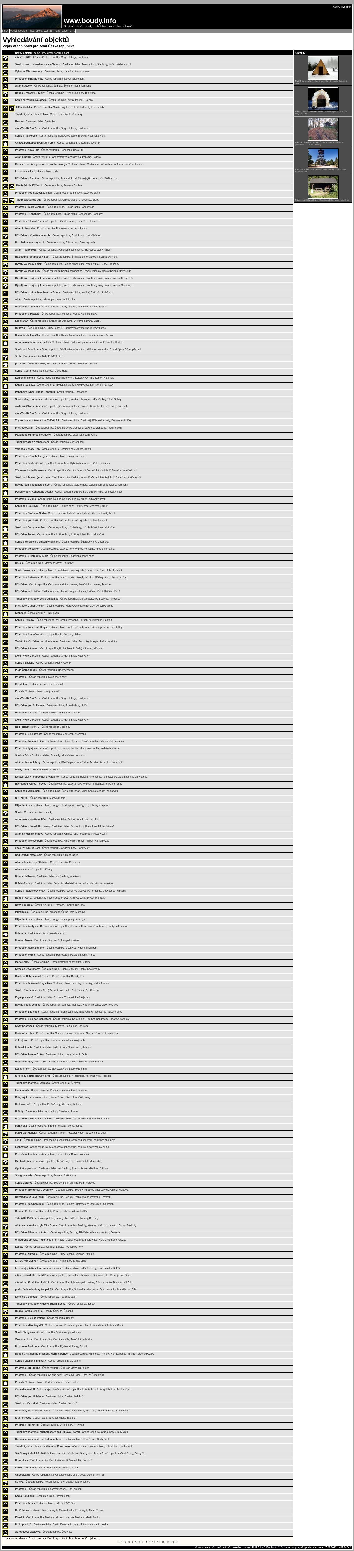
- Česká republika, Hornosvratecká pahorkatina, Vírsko (55, 954)
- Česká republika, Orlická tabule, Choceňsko (54, 207)
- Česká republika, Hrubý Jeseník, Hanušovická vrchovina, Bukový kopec (60, 328)
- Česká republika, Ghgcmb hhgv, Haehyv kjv (52, 57)
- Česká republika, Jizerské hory (42, 1496)
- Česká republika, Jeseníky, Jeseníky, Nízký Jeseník (62, 983)
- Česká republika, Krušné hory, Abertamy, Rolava (46, 1111)
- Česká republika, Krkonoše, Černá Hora (41, 370)
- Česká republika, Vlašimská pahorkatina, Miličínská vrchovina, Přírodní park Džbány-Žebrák (78, 349)
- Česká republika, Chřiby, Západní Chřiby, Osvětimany (57, 969)
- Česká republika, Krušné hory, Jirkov (48, 634)
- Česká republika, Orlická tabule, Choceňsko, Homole (57, 221)
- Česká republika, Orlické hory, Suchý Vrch (50, 1261)
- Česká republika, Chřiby (33, 869)
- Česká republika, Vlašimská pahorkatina (56, 434)
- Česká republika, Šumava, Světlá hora (45, 1175)
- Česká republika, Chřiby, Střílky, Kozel (47, 712)
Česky (336, 6)
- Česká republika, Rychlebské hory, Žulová (51, 1346)
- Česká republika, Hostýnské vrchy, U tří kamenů (48, 1489)
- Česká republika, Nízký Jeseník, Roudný (54, 100)
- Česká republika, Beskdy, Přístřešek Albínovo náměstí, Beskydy (67, 1232)
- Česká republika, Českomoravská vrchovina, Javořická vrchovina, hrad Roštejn (68, 427)
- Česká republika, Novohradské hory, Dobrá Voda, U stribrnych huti (59, 1474)
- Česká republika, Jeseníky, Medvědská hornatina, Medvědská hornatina (69, 741)
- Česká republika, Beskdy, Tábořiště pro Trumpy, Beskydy (57, 1218)
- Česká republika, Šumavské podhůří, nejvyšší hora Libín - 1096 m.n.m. (67, 178)
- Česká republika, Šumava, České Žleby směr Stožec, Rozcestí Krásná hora (66, 1033)
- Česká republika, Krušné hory (48, 114)
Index (5, 30)
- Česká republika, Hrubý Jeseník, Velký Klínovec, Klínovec (59, 648)
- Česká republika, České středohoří (49, 1396)
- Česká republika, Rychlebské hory (40, 677)
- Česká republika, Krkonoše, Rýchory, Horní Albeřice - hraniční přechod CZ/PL (84, 1353)
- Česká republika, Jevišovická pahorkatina (47, 940)
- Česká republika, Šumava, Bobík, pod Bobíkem (51, 1026)
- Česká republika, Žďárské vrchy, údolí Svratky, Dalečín (68, 1268)
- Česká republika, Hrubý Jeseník (43, 662)
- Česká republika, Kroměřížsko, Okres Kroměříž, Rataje (53, 1097)
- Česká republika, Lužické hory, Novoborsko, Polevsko (53, 1047)
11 (158, 1542)
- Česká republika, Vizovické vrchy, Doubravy (44, 563)
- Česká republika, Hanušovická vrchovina (52, 71)
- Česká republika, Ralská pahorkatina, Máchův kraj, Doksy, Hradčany (67, 264)
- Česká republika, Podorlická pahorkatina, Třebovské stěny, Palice (63, 249)
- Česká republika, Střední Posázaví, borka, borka (48, 1125)
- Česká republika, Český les (35, 121)
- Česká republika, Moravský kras (40, 798)
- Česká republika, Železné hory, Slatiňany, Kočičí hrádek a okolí (73, 64)
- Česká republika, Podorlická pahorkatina (54, 556)
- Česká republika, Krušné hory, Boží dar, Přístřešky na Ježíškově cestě (72, 1410)
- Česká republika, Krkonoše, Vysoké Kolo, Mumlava (56, 313)
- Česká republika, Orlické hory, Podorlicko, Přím (57, 819)
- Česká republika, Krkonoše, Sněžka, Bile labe (50, 905)
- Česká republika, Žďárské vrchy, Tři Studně (52, 1368)
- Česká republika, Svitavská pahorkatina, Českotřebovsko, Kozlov (64, 335)
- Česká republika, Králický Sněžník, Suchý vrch (64, 292)
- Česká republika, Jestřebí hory (49, 442)
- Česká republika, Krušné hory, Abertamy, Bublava (48, 1104)
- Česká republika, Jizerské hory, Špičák (52, 705)
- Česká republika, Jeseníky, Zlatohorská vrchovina (46, 1467)
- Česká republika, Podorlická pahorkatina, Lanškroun (51, 1090)
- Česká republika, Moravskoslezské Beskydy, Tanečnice (67, 598)
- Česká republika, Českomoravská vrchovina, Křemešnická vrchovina (78, 164)
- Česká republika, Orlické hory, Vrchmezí (49, 1425)
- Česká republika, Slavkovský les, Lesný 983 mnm (51, 1068)
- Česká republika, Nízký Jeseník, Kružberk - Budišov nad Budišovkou (57, 990)
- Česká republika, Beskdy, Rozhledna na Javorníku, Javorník (63, 1197)
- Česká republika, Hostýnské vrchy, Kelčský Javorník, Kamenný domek (64, 378)
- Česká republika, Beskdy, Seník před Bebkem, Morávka (55, 1182)
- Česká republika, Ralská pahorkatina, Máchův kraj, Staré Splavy (68, 399)
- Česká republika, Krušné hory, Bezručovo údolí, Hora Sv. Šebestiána (59, 1375)
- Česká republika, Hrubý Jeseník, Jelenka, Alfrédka (55, 1254)
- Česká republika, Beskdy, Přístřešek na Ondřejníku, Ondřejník (64, 1204)
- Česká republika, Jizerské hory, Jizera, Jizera (53, 449)
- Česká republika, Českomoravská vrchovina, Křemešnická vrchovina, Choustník (71, 406)
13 (168, 1542)
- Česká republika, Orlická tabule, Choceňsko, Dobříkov (59, 214)
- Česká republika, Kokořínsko (38, 769)
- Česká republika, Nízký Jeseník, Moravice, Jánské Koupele (60, 306)
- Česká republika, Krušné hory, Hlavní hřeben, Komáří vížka (62, 840)
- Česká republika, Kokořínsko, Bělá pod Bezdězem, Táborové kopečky (72, 1019)
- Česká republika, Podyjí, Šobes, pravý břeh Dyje (50, 919)
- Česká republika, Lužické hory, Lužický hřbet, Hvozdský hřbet (65, 527)
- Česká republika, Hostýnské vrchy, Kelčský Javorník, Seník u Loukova (64, 385)
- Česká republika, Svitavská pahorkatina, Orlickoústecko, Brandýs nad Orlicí (73, 1275)
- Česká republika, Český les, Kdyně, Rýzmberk (56, 947)
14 (173, 1542)
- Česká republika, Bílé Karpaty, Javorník (57, 142)
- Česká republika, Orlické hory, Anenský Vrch (55, 242)
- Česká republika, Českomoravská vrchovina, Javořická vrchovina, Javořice (63, 584)
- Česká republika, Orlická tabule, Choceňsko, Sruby (57, 199)
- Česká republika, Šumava (47, 1083)
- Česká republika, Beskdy (55, 1303)
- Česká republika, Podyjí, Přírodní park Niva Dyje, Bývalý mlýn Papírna (62, 805)
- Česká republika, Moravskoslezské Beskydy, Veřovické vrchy (64, 605)
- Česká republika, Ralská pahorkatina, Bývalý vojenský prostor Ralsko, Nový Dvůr (73, 271)
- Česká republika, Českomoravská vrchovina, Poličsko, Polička (58, 157)
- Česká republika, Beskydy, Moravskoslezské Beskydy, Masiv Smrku (59, 1510)
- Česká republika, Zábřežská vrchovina (50, 734)
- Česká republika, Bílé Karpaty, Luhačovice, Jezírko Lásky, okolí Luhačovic (69, 762)
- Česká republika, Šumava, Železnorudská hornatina (53, 85)
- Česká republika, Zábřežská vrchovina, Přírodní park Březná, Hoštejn (63, 620)
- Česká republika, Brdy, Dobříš (48, 1360)
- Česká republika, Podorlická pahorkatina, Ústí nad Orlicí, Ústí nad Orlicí (67, 591)
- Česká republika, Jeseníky (42, 727)
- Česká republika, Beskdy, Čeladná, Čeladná (44, 1311)
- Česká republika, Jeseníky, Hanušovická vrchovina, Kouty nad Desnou (71, 926)
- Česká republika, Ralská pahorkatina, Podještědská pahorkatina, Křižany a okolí (81, 776)
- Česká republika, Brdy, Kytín (37, 613)
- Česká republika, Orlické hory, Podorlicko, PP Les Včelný (64, 826)
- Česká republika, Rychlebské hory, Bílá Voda (55, 93)
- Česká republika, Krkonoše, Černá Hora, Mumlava (50, 912)
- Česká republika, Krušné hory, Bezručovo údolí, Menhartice (58, 1161)
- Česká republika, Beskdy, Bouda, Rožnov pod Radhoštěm (51, 1211)
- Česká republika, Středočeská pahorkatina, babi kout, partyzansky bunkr (62, 1147)
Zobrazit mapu (52, 30)
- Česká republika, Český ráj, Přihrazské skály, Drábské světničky (73, 420)
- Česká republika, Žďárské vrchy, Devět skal (62, 541)
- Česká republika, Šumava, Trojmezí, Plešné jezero (52, 997)
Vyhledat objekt (19, 30)
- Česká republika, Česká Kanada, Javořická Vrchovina (53, 1339)
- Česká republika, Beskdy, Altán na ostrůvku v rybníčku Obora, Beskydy (75, 1225)
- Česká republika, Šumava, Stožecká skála (57, 192)
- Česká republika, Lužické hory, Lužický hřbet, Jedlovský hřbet (68, 491)
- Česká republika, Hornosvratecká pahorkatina (51, 228)
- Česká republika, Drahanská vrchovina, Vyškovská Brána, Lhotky (58, 321)
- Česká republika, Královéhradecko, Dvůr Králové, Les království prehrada (60, 897)
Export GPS (68, 30)
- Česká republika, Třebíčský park (45, 1296)
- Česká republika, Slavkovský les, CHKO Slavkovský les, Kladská (60, 107)
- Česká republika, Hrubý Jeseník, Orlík (51, 1054)
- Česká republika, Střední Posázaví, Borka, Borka (46, 1382)
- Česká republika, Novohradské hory (49, 78)
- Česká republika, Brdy (36, 171)
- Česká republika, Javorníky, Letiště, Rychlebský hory (49, 1246)
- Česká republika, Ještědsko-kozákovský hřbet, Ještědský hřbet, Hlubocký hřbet (68, 570)
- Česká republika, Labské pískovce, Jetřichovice (45, 299)
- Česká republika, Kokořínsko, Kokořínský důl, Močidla (63, 1076)
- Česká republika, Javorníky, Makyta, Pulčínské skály (66, 641)
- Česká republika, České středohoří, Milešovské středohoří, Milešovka (66, 791)
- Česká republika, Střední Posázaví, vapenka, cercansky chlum (61, 1133)
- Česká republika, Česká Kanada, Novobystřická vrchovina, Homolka (61, 1524)
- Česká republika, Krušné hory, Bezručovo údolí (52, 1154)
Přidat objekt (36, 30)
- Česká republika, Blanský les (49, 976)
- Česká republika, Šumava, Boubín (49, 185)
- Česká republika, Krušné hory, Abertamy (48, 876)
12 (163, 1542)
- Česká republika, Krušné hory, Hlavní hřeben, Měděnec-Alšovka (56, 363)
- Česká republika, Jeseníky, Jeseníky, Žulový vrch (50, 1040)
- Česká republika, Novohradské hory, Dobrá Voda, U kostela (52, 1482)
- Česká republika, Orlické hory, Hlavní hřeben (58, 235)
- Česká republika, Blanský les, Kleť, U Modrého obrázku (70, 1239)
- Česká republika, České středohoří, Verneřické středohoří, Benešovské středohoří (76, 470)
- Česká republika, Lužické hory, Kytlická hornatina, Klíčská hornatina (62, 463)
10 (154, 1542)
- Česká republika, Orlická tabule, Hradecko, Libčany (62, 1118)
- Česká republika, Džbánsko (51, 392)
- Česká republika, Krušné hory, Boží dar (45, 1417)
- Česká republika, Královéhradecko (50, 456)
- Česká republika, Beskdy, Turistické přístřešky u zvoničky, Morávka (71, 1189)
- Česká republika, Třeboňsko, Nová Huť (49, 150)
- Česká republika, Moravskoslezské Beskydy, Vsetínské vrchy (60, 135)
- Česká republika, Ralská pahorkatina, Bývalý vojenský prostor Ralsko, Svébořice (73, 285)
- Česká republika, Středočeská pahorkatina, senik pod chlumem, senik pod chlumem (65, 1140)
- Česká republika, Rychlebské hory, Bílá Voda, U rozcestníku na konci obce (68, 1011)
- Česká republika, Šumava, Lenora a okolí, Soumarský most (66, 256)
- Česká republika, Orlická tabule (46, 855)
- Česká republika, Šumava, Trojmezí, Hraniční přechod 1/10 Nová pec (66, 1004)
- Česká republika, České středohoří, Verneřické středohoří (54, 1460)
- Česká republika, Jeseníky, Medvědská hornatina (50, 755)
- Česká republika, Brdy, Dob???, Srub (39, 356)
